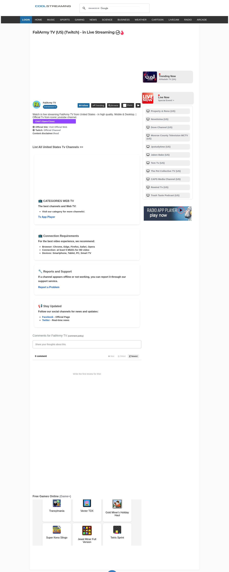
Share (127, 105)
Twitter (46, 320)
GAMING (79, 19)
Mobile (123, 522)
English (76, 535)
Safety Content (42, 525)
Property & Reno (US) (162, 111)
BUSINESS (124, 19)
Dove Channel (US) (161, 127)
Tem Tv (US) (157, 163)
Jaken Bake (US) (160, 154)
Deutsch (120, 535)
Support (73, 522)
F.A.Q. (83, 522)
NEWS (93, 19)
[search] (114, 8)
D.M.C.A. (92, 522)
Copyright (103, 522)
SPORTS (65, 19)
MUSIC (51, 19)
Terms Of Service (47, 522)
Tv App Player (46, 217)
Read (56, 133)
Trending (99, 105)
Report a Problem (48, 287)
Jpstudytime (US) (160, 146)
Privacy (114, 522)
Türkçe (156, 535)
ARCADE (202, 19)
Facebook (47, 317)
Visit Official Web (58, 127)
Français (97, 535)
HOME (38, 19)
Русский (132, 535)
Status (55, 525)
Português (145, 535)
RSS (37, 522)
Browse (114, 105)
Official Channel (52, 130)
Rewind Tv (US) (159, 187)
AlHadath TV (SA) (167, 79)
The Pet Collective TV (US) (165, 171)
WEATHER (141, 19)
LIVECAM (174, 19)
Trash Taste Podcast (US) (165, 195)
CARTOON (157, 19)
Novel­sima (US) (159, 119)
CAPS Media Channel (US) (165, 179)
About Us (62, 522)
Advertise (133, 522)
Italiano (86, 535)
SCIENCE (107, 19)
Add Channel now (112, 499)
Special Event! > (166, 100)
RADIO (188, 19)
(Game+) (65, 394)
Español (109, 535)
